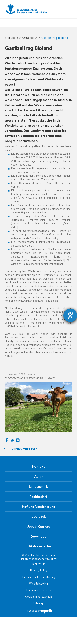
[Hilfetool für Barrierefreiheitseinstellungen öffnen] (70, 315)
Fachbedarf (38, 496)
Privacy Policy (38, 570)
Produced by (38, 611)
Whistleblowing (38, 583)
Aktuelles (28, 38)
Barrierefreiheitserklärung (38, 577)
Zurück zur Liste (24, 449)
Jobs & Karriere (38, 526)
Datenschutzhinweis (38, 590)
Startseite (11, 38)
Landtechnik (38, 486)
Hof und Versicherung (38, 506)
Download (38, 536)
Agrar (38, 476)
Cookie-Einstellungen (38, 597)
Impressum (38, 564)
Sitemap (38, 603)
